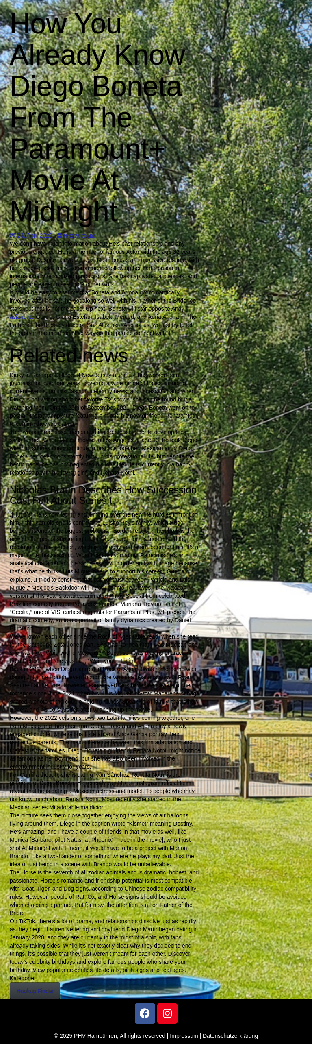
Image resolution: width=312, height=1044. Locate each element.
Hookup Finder (35, 990)
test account (76, 235)
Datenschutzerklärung (230, 1036)
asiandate (22, 317)
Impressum (184, 1036)
